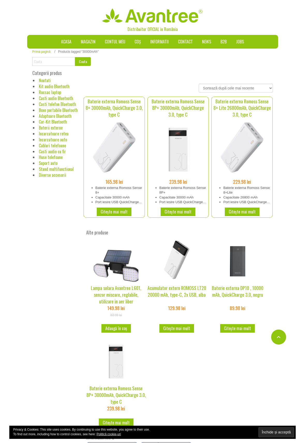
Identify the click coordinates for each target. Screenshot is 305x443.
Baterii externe (51, 128)
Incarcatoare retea (54, 134)
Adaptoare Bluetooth (55, 116)
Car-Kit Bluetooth (53, 122)
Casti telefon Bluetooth (57, 104)
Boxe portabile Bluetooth (58, 110)
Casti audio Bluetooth (56, 98)
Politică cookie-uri (108, 434)
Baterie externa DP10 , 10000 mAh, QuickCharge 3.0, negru (237, 291)
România (171, 29)
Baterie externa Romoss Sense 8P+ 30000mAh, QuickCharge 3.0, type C (178, 108)
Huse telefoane (51, 157)
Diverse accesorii (52, 175)
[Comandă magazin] (236, 88)
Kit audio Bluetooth (54, 86)
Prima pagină (41, 52)
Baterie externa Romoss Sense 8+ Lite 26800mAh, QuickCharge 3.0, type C (242, 108)
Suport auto (48, 163)
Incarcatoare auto (53, 139)
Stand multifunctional (56, 169)
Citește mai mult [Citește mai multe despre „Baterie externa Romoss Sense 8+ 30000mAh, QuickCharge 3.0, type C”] (114, 212)
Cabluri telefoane (52, 145)
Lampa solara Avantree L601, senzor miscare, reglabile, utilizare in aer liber (116, 294)
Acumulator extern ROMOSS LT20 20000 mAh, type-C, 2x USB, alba (176, 291)
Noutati (45, 80)
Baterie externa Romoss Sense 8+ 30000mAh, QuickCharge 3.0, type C (114, 108)
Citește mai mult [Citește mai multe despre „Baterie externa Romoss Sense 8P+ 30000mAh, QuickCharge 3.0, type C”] (178, 212)
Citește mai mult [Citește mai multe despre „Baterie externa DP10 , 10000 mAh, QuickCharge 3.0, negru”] (237, 328)
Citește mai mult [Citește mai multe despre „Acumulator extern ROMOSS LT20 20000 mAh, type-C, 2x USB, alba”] (176, 328)
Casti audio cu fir (52, 151)
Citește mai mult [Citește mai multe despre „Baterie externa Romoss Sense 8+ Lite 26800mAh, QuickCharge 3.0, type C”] (242, 212)
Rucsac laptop (50, 92)
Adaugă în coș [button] (116, 328)
